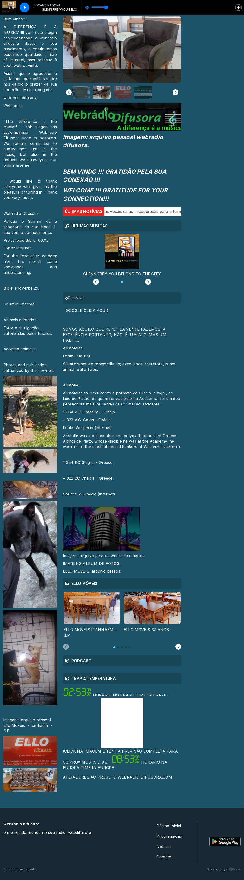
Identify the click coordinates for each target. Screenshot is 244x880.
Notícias (164, 846)
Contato (163, 857)
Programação (169, 836)
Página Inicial (168, 825)
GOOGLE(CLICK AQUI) (87, 310)
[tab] (114, 647)
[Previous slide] (69, 92)
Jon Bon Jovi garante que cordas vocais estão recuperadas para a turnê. (112, 211)
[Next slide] (175, 92)
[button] (81, 92)
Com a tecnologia (224, 869)
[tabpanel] (92, 615)
